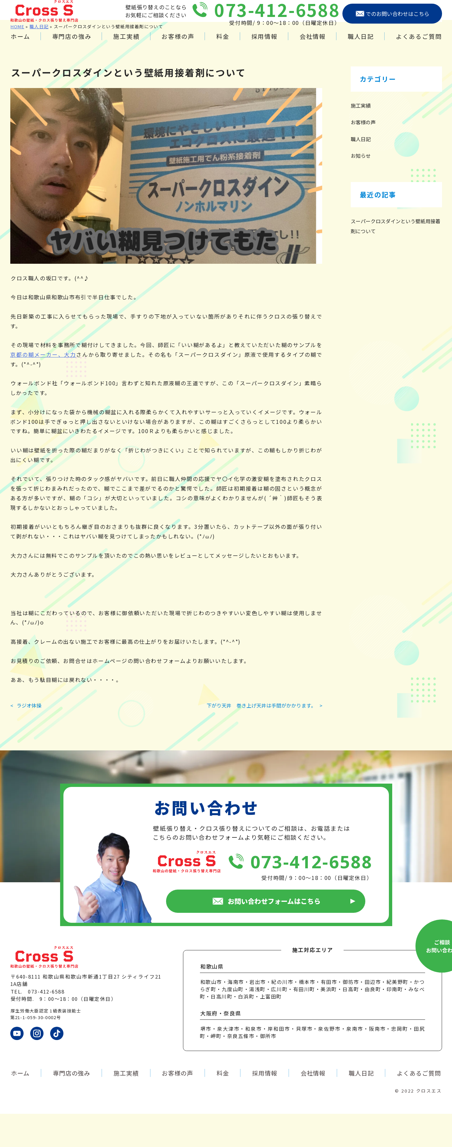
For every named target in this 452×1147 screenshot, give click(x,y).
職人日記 (361, 43)
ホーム (20, 43)
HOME (17, 59)
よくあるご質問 (419, 43)
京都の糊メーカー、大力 (43, 388)
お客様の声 (177, 43)
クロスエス (429, 1124)
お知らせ (361, 188)
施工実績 (126, 43)
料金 (222, 43)
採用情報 (264, 43)
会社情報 (313, 43)
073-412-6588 (277, 16)
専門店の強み (72, 43)
